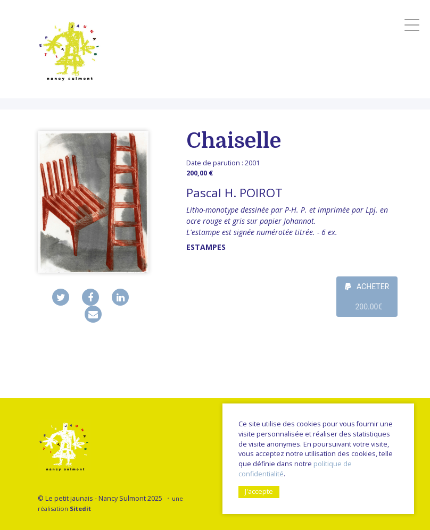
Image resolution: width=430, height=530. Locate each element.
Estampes (206, 247)
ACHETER (367, 299)
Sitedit (80, 508)
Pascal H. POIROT (234, 192)
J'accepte (259, 491)
